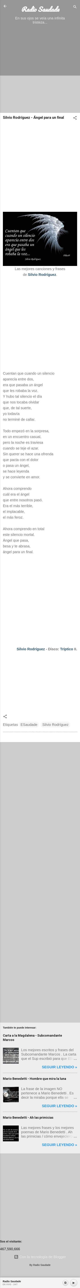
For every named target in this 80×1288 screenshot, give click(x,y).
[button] (75, 118)
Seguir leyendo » (59, 1067)
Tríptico (66, 649)
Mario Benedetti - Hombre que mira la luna (34, 1079)
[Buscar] (75, 7)
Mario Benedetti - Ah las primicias (28, 1117)
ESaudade (29, 725)
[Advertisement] (40, 70)
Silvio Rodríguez (31, 649)
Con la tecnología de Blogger (40, 1257)
